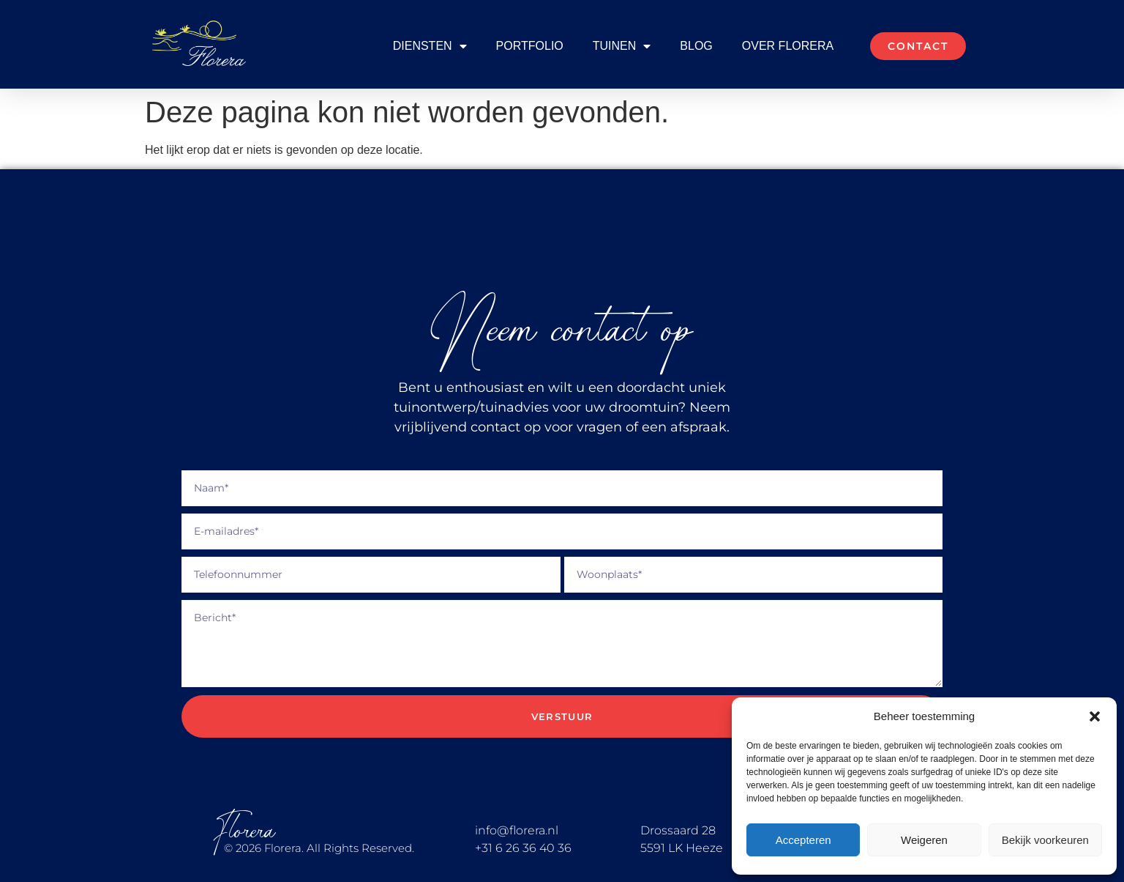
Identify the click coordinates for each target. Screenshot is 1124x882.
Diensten (430, 46)
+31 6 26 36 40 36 (523, 848)
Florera (244, 831)
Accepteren (803, 840)
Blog (696, 46)
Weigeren (924, 840)
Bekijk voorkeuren (1045, 840)
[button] (1094, 716)
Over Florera (787, 46)
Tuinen (622, 46)
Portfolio (529, 46)
